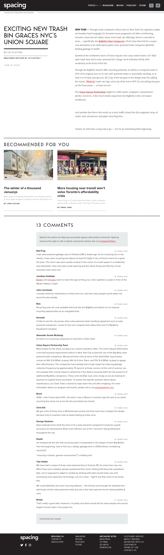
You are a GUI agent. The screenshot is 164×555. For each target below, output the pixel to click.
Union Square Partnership (92, 91)
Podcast (131, 5)
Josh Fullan (13, 203)
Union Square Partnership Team (52, 345)
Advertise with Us (134, 542)
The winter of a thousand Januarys (22, 190)
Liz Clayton (15, 52)
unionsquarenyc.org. (104, 387)
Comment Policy (108, 241)
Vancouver (57, 542)
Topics (93, 5)
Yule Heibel (42, 461)
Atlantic (104, 544)
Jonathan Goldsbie (45, 276)
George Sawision (44, 421)
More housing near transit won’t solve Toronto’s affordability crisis (81, 192)
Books (120, 5)
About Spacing (132, 539)
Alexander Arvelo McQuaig (49, 335)
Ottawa (104, 542)
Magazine (108, 5)
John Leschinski (44, 290)
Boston (39, 279)
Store (142, 5)
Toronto (56, 539)
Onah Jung (66, 207)
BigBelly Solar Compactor (111, 41)
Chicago (52, 279)
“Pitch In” (91, 81)
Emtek (39, 499)
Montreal (105, 539)
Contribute (130, 544)
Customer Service (134, 536)
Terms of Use (131, 547)
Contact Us (130, 550)
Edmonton (105, 547)
